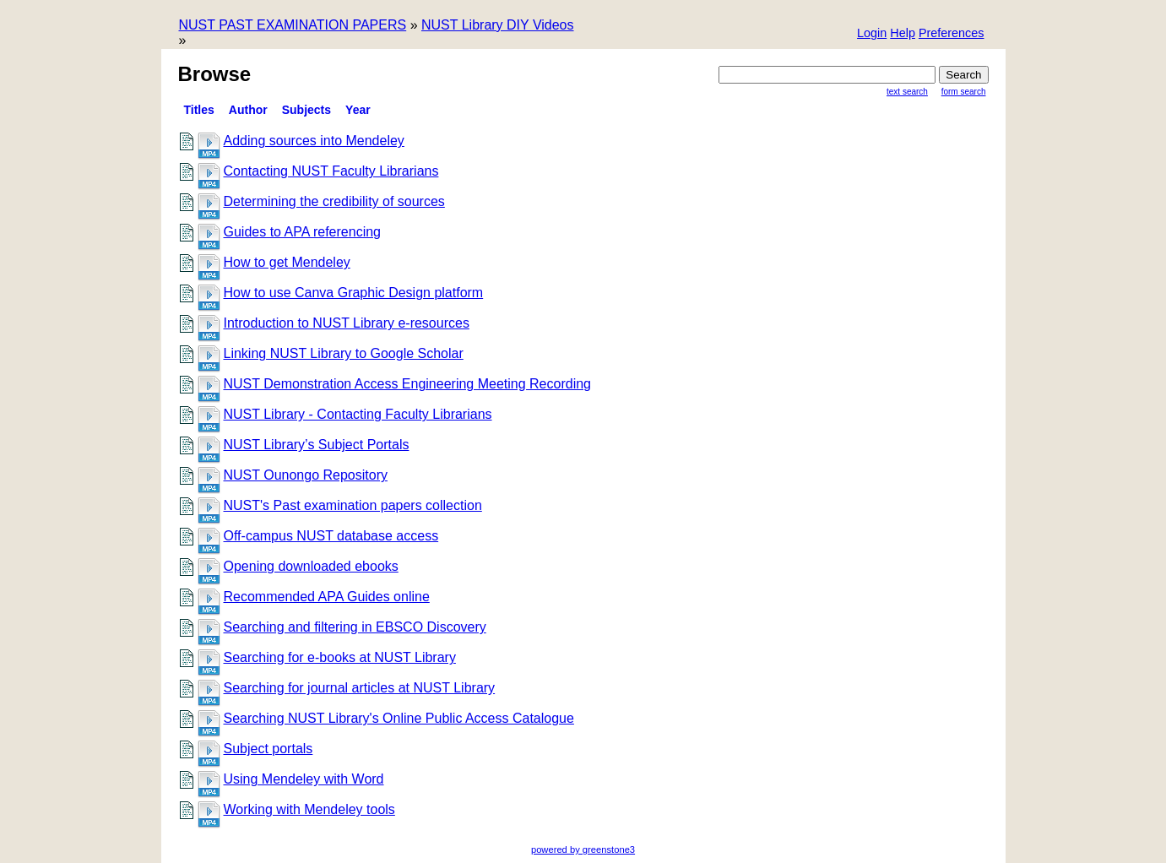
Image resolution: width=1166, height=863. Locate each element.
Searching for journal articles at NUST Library (360, 688)
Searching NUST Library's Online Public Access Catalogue (399, 718)
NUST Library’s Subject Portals (316, 444)
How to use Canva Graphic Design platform (354, 292)
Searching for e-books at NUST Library (340, 657)
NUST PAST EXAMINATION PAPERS (293, 25)
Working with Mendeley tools (309, 809)
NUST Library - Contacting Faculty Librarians (358, 414)
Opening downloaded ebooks (311, 566)
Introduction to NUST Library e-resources (346, 323)
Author (248, 110)
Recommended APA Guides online (327, 596)
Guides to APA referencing (302, 232)
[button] (951, 34)
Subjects (306, 110)
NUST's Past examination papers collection (353, 505)
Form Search (963, 91)
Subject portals (268, 748)
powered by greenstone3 (583, 849)
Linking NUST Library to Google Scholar (344, 353)
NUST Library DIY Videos (497, 25)
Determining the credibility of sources (334, 201)
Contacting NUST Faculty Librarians (331, 171)
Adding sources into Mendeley (314, 140)
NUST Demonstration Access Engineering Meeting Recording (407, 384)
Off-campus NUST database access (331, 536)
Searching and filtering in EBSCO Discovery (355, 627)
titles (199, 110)
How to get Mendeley (287, 262)
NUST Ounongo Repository (306, 475)
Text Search (907, 91)
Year (358, 110)
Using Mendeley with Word (304, 779)
